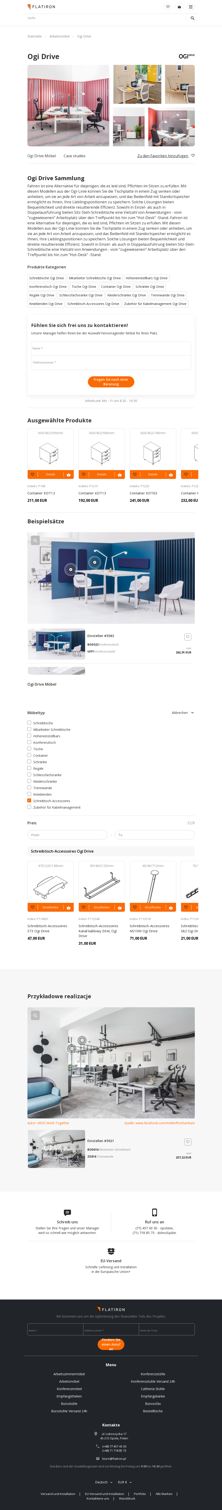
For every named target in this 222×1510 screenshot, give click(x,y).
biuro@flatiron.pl (114, 1459)
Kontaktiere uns (98, 1498)
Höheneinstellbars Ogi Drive (147, 278)
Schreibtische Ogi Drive (46, 278)
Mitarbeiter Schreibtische (48, 729)
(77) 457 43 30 (146, 1228)
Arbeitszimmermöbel (69, 1374)
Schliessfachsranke (44, 775)
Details (50, 474)
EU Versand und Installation (104, 1494)
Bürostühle (69, 1403)
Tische (35, 749)
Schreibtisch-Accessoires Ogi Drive (93, 303)
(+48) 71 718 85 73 (114, 1450)
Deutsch (101, 1482)
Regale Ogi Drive (41, 295)
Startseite (34, 36)
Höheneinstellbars (43, 736)
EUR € (122, 1482)
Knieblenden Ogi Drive (46, 303)
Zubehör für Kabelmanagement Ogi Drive (155, 303)
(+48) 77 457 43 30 (114, 1446)
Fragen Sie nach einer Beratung (111, 381)
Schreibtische (40, 723)
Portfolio (140, 1494)
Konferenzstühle (153, 1374)
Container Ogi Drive (116, 286)
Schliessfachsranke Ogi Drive (81, 295)
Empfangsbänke (153, 1396)
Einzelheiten (50, 907)
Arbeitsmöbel (60, 36)
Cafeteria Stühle (153, 1389)
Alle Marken (164, 1494)
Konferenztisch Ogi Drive (48, 286)
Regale (35, 768)
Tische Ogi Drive (84, 286)
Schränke (37, 762)
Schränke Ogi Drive (150, 286)
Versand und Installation (58, 1494)
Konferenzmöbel (69, 1389)
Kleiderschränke (42, 781)
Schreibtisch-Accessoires (48, 801)
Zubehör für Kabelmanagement (54, 807)
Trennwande (39, 788)
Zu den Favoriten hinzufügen (166, 155)
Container (37, 755)
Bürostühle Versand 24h (69, 1411)
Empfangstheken (69, 1396)
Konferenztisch (41, 742)
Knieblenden (39, 794)
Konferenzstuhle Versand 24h (153, 1381)
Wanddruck (127, 1498)
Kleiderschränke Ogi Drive (126, 295)
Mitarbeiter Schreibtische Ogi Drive (95, 278)
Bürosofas (153, 1403)
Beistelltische (153, 1411)
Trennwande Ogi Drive (168, 295)
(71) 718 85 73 (143, 1233)
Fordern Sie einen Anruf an (111, 1344)
